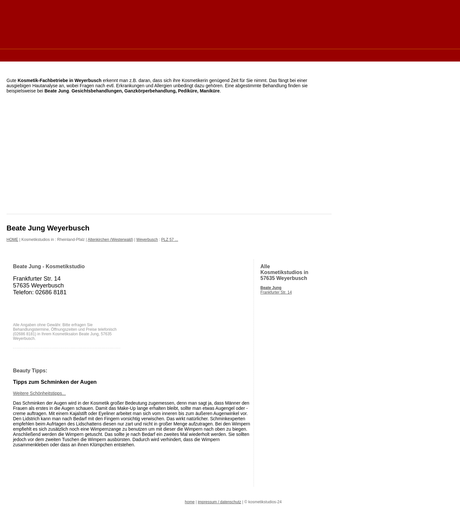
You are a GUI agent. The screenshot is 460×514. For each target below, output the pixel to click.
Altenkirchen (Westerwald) (110, 239)
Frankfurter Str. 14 (276, 290)
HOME (12, 239)
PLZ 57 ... (169, 239)
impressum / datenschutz (219, 502)
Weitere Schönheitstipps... (39, 393)
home (190, 502)
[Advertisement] (125, 54)
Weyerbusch (147, 239)
